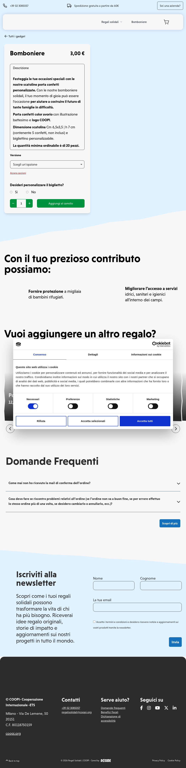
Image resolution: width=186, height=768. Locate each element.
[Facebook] (141, 708)
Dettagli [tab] (93, 354)
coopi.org (13, 733)
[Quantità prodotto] (21, 203)
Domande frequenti (113, 707)
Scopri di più (170, 523)
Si (14, 192)
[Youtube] (157, 708)
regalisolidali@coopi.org (77, 712)
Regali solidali (112, 22)
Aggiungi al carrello (60, 203)
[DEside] (106, 760)
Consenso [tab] (39, 354)
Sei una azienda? (170, 5)
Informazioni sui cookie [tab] (146, 354)
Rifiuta (41, 421)
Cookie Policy (174, 760)
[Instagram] (149, 708)
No (31, 192)
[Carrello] (166, 22)
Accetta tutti (145, 421)
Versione (15, 155)
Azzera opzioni (18, 173)
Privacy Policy (158, 760)
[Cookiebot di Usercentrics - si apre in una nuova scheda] (154, 344)
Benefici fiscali (109, 712)
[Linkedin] (174, 708)
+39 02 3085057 (19, 5)
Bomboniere (139, 21)
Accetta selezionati (93, 421)
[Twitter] (166, 708)
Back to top (12, 761)
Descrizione (21, 68)
